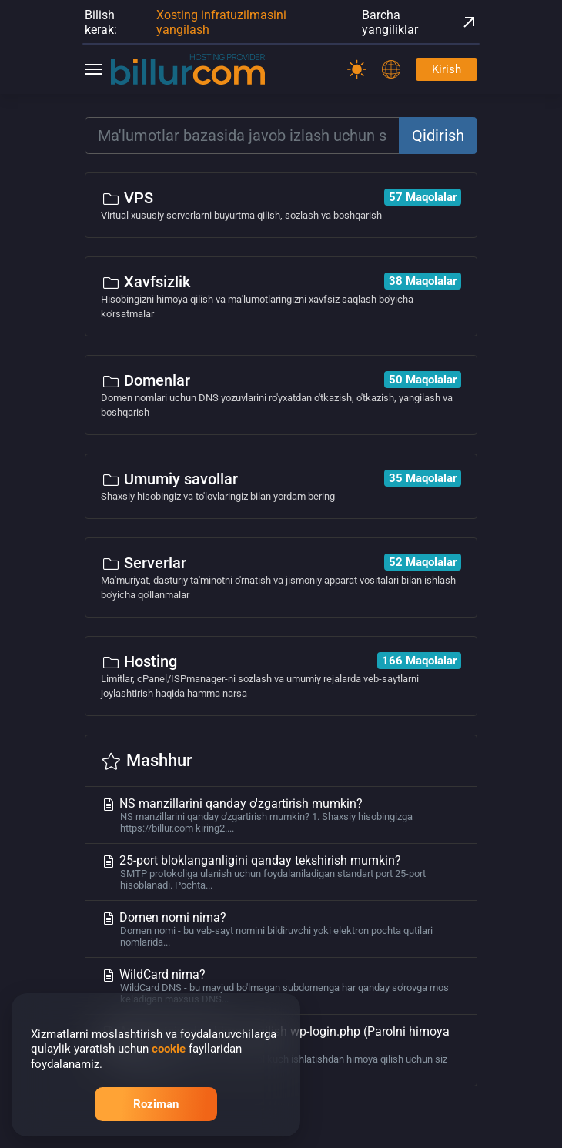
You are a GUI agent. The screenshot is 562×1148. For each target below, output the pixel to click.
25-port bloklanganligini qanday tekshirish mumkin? (281, 872)
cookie (169, 1049)
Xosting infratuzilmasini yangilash (221, 22)
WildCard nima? (281, 986)
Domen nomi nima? (281, 929)
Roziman (156, 1104)
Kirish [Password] (446, 69)
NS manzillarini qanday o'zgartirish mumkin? (281, 815)
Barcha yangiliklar (419, 22)
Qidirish (438, 135)
